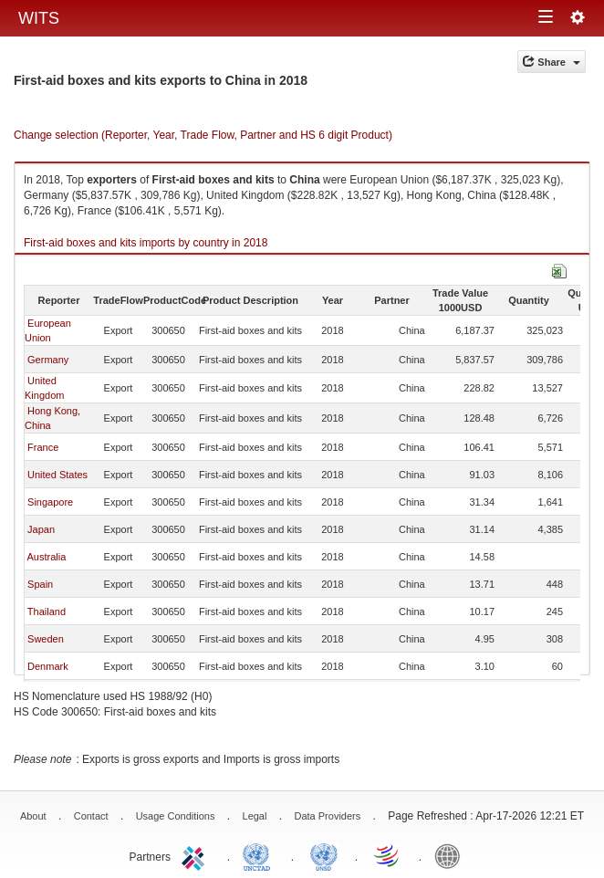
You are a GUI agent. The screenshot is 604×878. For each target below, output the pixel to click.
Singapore (50, 501)
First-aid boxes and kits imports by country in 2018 (145, 242)
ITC (196, 855)
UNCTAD (260, 855)
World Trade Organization (388, 855)
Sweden (45, 638)
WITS (38, 18)
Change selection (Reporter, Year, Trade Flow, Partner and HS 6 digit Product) (203, 135)
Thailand (46, 611)
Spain (40, 584)
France (42, 447)
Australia (46, 556)
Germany (47, 359)
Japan (41, 529)
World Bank (451, 855)
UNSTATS (324, 855)
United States (57, 474)
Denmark (47, 666)
